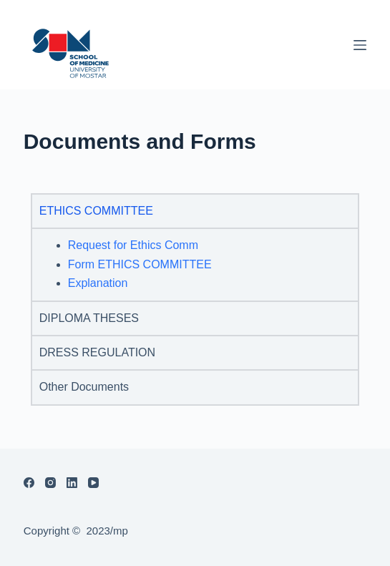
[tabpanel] (195, 264)
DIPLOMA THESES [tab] (89, 318)
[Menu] (360, 45)
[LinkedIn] (72, 482)
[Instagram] (50, 482)
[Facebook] (29, 482)
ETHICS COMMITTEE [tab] (96, 211)
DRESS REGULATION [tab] (97, 352)
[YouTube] (93, 482)
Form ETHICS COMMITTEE (140, 264)
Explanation (98, 283)
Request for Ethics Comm (133, 245)
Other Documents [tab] (84, 387)
